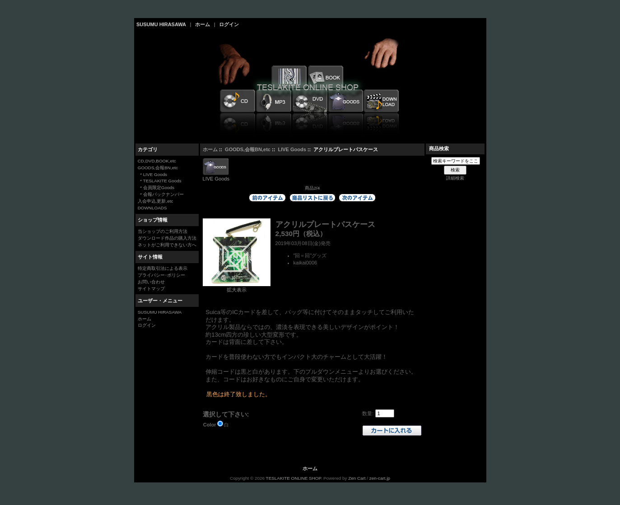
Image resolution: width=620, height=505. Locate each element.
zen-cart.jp (379, 478)
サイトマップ (151, 288)
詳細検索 (455, 178)
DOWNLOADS (152, 207)
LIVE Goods (292, 149)
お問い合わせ (151, 281)
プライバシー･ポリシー (161, 275)
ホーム (202, 24)
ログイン (229, 24)
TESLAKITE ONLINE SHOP (293, 478)
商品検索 (439, 148)
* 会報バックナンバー (161, 194)
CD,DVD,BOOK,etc (157, 160)
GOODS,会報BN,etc (247, 149)
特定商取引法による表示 (162, 268)
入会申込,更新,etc (155, 201)
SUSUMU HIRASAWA (161, 24)
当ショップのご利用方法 (162, 231)
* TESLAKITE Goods (160, 180)
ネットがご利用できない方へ (167, 244)
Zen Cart (356, 478)
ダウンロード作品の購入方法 (167, 238)
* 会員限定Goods (156, 187)
